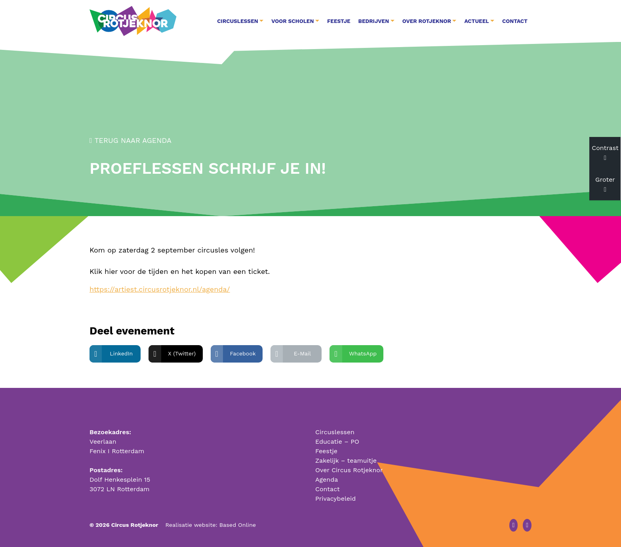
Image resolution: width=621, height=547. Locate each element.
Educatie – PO (337, 441)
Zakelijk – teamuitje (346, 460)
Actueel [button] (476, 21)
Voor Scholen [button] (292, 21)
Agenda (326, 479)
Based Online (237, 525)
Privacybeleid (335, 498)
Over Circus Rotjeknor (349, 470)
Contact (515, 21)
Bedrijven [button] (373, 21)
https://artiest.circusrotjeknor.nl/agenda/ (160, 289)
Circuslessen (334, 432)
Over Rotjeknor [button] (426, 21)
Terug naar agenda (130, 140)
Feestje (339, 21)
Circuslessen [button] (237, 21)
